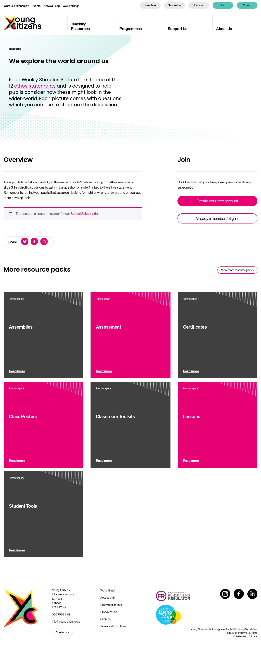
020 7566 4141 (61, 614)
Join (223, 5)
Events (36, 6)
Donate (198, 5)
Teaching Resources (80, 26)
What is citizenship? (16, 6)
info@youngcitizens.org (66, 621)
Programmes (130, 28)
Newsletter (174, 5)
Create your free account (217, 200)
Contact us (62, 632)
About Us (224, 28)
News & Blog (52, 6)
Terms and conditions (113, 626)
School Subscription (85, 213)
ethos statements (35, 86)
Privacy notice (108, 612)
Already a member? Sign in (217, 218)
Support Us (177, 28)
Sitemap (105, 619)
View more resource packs (237, 270)
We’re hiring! (71, 6)
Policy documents (111, 605)
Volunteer (150, 5)
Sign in (247, 5)
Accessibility (107, 597)
